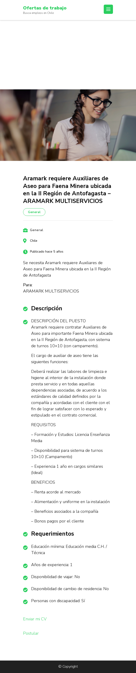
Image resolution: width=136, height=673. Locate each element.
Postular (31, 633)
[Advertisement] (68, 54)
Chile (33, 240)
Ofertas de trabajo (45, 8)
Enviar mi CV (35, 619)
